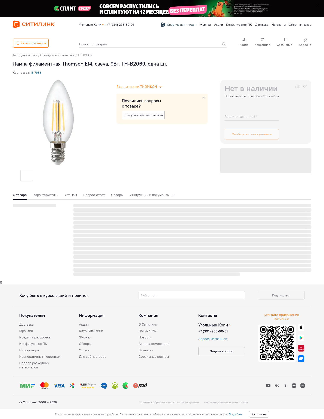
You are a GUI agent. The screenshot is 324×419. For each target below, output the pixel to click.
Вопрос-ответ (94, 195)
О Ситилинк (148, 324)
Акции (84, 324)
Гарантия (26, 331)
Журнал (85, 337)
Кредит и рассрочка (34, 337)
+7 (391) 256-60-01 (213, 331)
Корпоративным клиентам (39, 356)
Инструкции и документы (152, 195)
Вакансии (146, 350)
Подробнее (236, 414)
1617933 (36, 73)
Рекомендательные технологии (226, 402)
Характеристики (45, 195)
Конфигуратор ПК (33, 343)
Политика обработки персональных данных (169, 402)
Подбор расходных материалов (34, 365)
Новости (145, 337)
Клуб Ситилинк (91, 331)
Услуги (84, 350)
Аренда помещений (154, 343)
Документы (147, 331)
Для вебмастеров (92, 356)
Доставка (26, 324)
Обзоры (117, 195)
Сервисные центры (154, 356)
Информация (29, 350)
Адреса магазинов (212, 339)
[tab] (20, 196)
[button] (243, 42)
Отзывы (71, 195)
